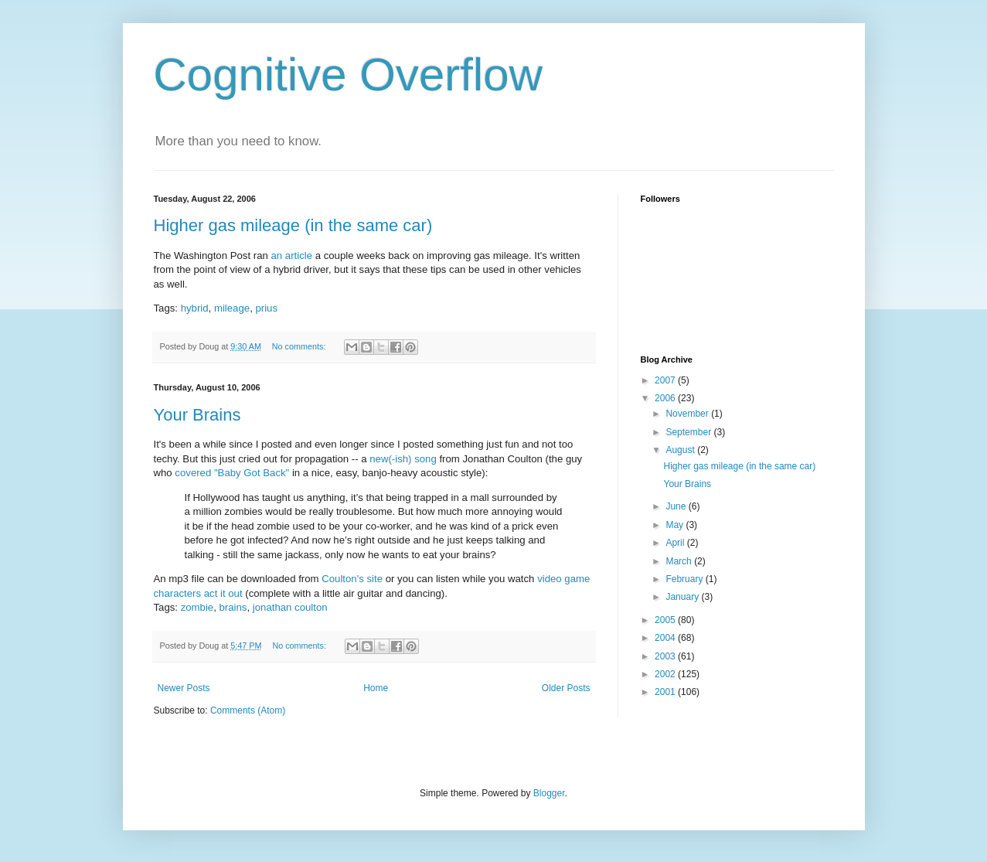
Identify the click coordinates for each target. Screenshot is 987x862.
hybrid (195, 308)
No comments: (300, 346)
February (685, 579)
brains (233, 607)
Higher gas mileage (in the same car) (293, 225)
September (689, 432)
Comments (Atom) (247, 710)
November (688, 413)
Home (375, 688)
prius (266, 308)
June (676, 506)
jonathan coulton (290, 607)
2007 (666, 380)
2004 (666, 637)
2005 (666, 620)
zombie (197, 607)
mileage (232, 308)
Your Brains (197, 414)
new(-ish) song (403, 459)
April (675, 542)
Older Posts (566, 688)
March (679, 561)
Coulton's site (352, 578)
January (683, 596)
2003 (666, 656)
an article (291, 255)
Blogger (549, 793)
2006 (666, 398)
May (675, 525)
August (681, 450)
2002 (666, 674)
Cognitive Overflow (348, 75)
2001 (666, 692)
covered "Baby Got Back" (232, 473)
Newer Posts (184, 688)
